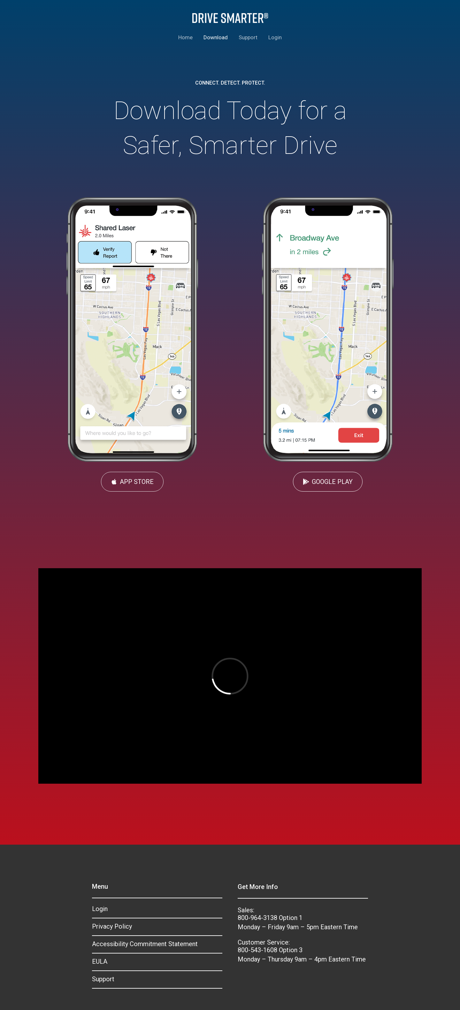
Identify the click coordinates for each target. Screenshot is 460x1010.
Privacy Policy (112, 926)
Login (275, 37)
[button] (132, 482)
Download (215, 37)
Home (185, 37)
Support (248, 37)
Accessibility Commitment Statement (145, 944)
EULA (99, 961)
